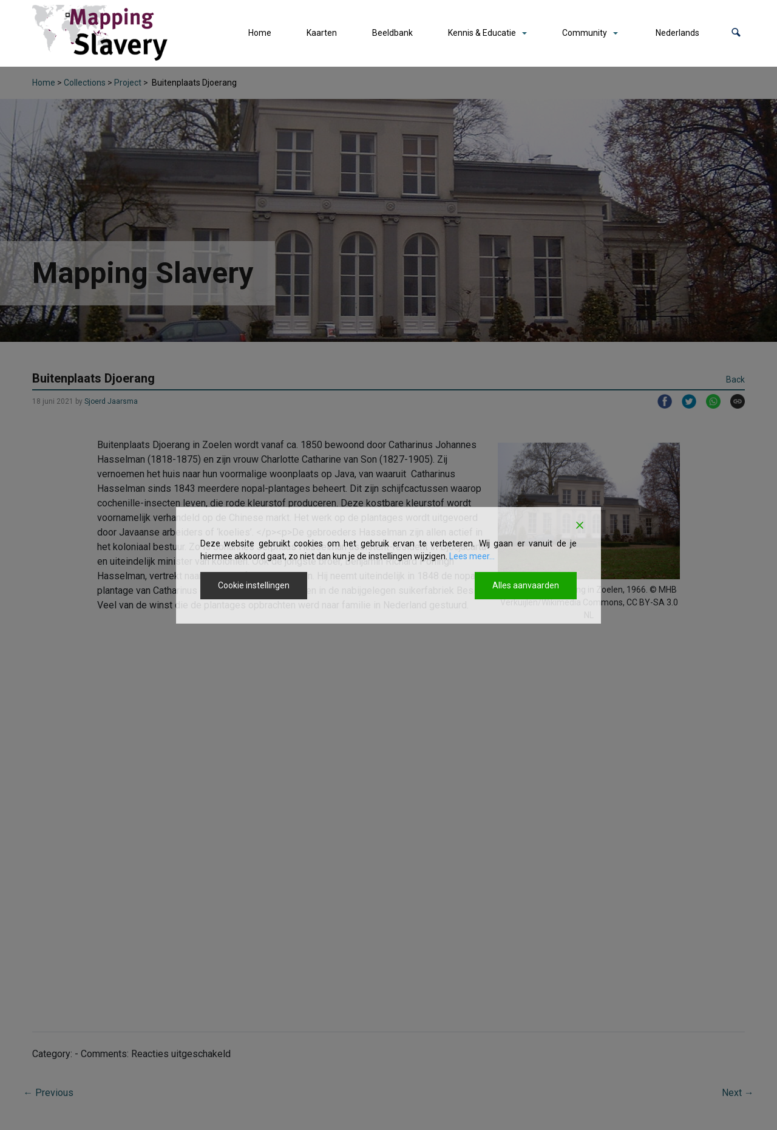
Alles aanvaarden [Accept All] (525, 585)
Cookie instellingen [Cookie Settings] (254, 585)
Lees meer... (472, 556)
